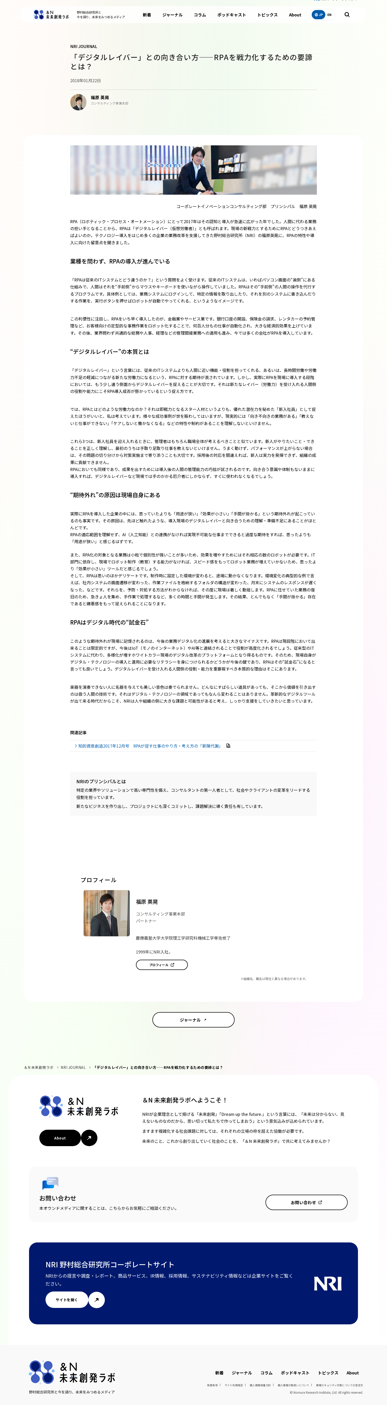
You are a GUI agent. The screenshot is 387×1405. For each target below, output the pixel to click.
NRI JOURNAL (73, 1067)
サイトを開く (67, 1299)
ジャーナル (172, 20)
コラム (200, 20)
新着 (147, 20)
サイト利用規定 (234, 1385)
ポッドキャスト (231, 20)
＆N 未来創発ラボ (39, 1067)
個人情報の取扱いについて (293, 1385)
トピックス (267, 20)
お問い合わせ (303, 1202)
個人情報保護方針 (260, 1385)
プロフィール (159, 965)
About (295, 20)
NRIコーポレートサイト (337, 5)
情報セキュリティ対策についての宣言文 (339, 1385)
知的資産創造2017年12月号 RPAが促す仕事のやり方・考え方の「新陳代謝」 (151, 746)
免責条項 (212, 1385)
